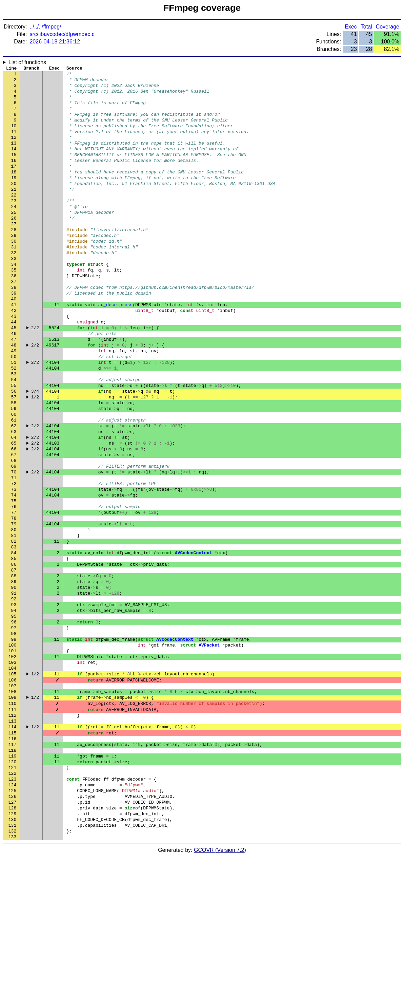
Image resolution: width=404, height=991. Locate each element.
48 (14, 395)
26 (14, 245)
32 (14, 286)
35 (14, 306)
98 (14, 734)
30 (14, 272)
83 (14, 632)
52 (14, 422)
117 (12, 863)
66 (14, 517)
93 (14, 700)
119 (12, 877)
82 (14, 625)
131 (12, 958)
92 (14, 693)
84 (14, 639)
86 (14, 653)
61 (14, 483)
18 (14, 191)
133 (12, 972)
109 (12, 809)
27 (14, 252)
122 (12, 897)
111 (12, 822)
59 (14, 469)
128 (12, 938)
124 (12, 911)
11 (14, 144)
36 (14, 313)
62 (14, 490)
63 (14, 496)
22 (14, 218)
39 (14, 334)
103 (12, 768)
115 (12, 849)
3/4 (35, 449)
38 (14, 327)
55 (14, 442)
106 (12, 788)
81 (14, 619)
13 (14, 157)
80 (14, 612)
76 (14, 585)
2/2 (35, 374)
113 (12, 836)
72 (14, 558)
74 (14, 571)
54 (14, 435)
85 (14, 646)
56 (14, 449)
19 (14, 198)
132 (12, 965)
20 (14, 205)
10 (14, 137)
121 (12, 890)
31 (14, 279)
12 (14, 150)
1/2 (35, 456)
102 (12, 761)
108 (12, 802)
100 (12, 748)
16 (14, 177)
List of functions (27, 62)
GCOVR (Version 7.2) (220, 985)
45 (14, 374)
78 (14, 598)
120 (12, 883)
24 (14, 232)
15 (14, 171)
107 (12, 795)
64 (14, 503)
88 (14, 666)
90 (14, 680)
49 (14, 401)
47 (14, 388)
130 (12, 951)
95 (14, 714)
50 (14, 408)
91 (14, 687)
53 (14, 429)
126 (12, 924)
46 (14, 381)
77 (14, 591)
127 (12, 931)
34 (14, 300)
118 (12, 870)
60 (14, 476)
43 (14, 361)
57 (14, 456)
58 (14, 463)
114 (12, 843)
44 (14, 367)
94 (14, 707)
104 (12, 775)
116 (12, 856)
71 (14, 551)
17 (14, 184)
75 (14, 578)
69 (14, 537)
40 (14, 340)
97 (14, 727)
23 (14, 225)
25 (14, 239)
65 (14, 510)
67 (14, 524)
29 (14, 266)
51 (14, 415)
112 (12, 829)
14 (14, 164)
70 (14, 544)
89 (14, 673)
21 (14, 211)
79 (14, 605)
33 (14, 293)
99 (14, 741)
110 (12, 815)
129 (12, 944)
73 (14, 564)
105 (12, 782)
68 (14, 530)
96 (14, 720)
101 (12, 754)
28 (14, 259)
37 (14, 320)
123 (12, 904)
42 (14, 354)
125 (12, 917)
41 (14, 347)
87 (14, 659)
